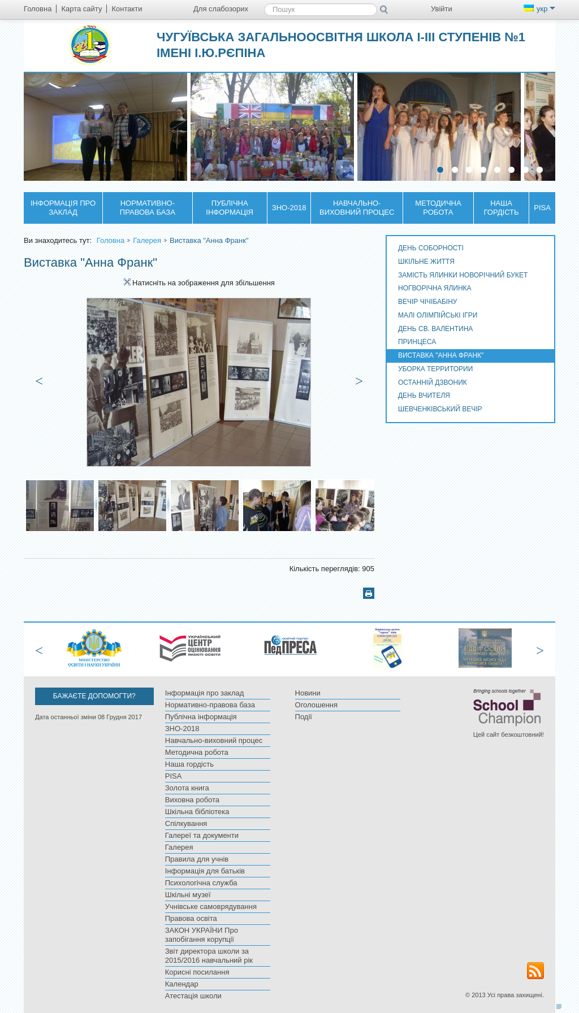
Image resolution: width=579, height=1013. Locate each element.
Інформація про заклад (63, 207)
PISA (542, 207)
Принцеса (417, 342)
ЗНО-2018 (289, 207)
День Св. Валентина (435, 329)
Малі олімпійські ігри (437, 315)
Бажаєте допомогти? (94, 696)
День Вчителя (424, 395)
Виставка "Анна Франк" (440, 355)
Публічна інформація (229, 207)
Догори (562, 1005)
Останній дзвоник (432, 382)
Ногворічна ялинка (435, 288)
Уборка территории (435, 369)
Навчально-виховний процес (356, 207)
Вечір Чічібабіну (427, 302)
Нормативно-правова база (147, 207)
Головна (110, 240)
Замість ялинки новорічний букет (463, 275)
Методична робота (438, 207)
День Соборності (431, 248)
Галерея (147, 240)
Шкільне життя (426, 262)
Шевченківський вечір (440, 409)
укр (539, 9)
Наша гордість (501, 207)
